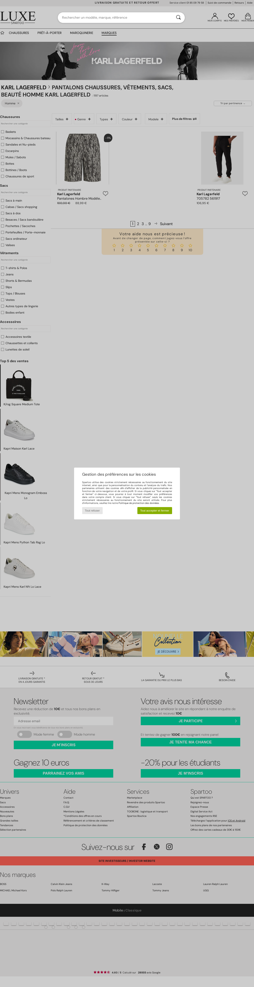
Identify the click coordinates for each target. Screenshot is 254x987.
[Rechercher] (178, 17)
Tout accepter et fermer (154, 510)
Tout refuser (92, 510)
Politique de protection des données (139, 503)
